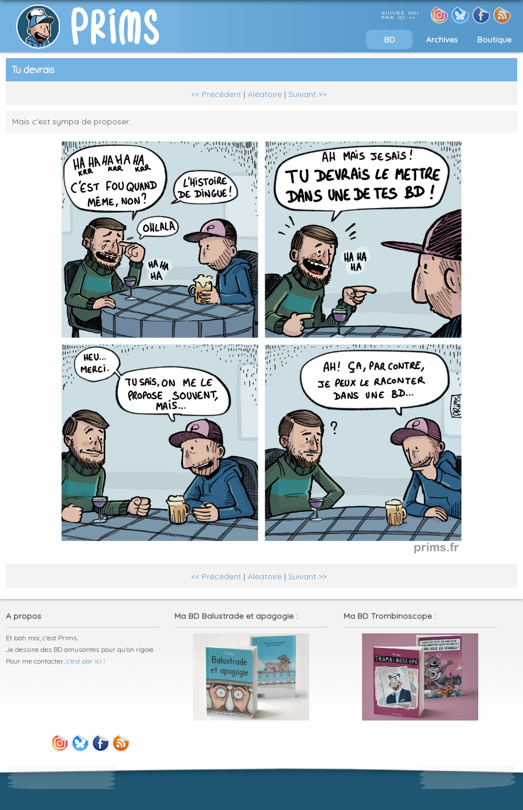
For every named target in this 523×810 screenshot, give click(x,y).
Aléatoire (265, 94)
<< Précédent (216, 94)
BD (389, 39)
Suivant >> (307, 94)
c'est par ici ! (85, 661)
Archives (442, 39)
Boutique (494, 39)
